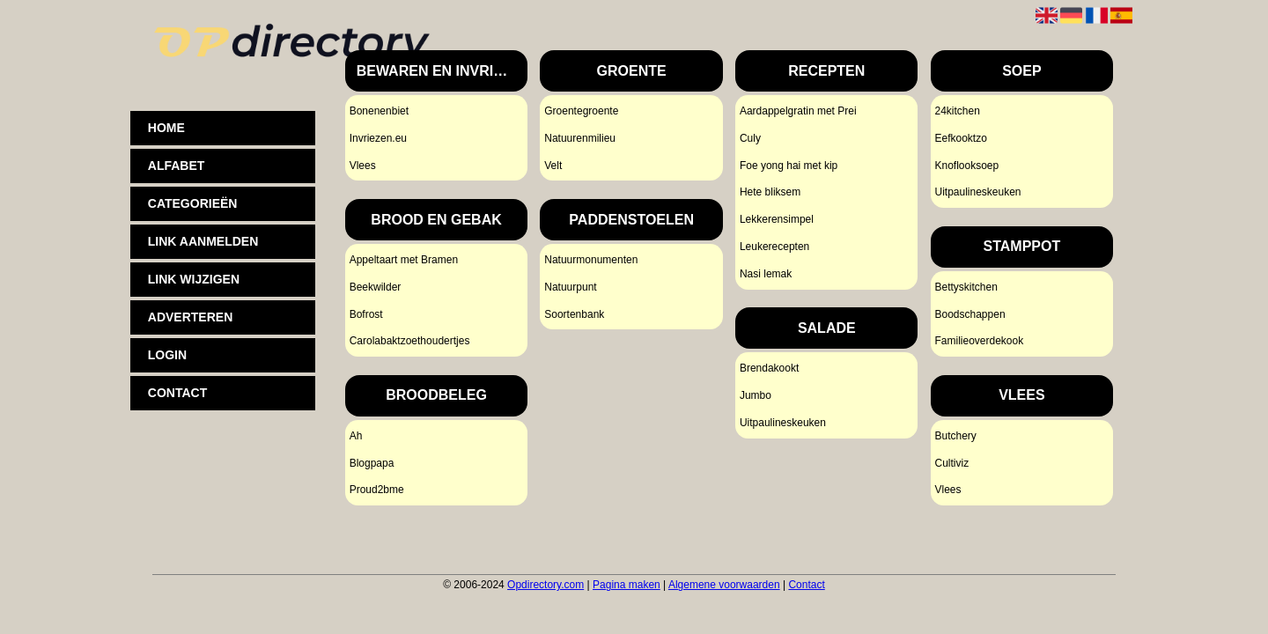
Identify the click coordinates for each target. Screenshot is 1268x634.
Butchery (955, 436)
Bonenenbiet (379, 111)
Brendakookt (769, 368)
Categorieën (193, 203)
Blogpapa (372, 463)
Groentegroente (581, 111)
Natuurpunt (570, 287)
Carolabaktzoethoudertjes (410, 341)
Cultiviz (951, 463)
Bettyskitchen (965, 287)
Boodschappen (969, 314)
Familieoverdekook (978, 341)
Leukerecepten (774, 246)
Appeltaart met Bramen (404, 260)
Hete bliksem (770, 192)
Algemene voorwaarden (724, 585)
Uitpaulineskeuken (783, 423)
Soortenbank (574, 314)
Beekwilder (376, 287)
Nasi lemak (766, 274)
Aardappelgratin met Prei (798, 111)
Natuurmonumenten (591, 260)
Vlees (363, 165)
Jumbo (755, 395)
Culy (750, 138)
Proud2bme (377, 489)
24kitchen (956, 111)
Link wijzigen (194, 279)
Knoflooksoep (966, 165)
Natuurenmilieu (580, 138)
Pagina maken (626, 585)
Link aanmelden (203, 241)
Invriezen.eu (378, 138)
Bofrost (366, 314)
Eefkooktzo (960, 138)
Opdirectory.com (545, 585)
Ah (356, 436)
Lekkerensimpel (777, 219)
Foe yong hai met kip (788, 165)
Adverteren (190, 317)
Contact (806, 585)
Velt (553, 165)
